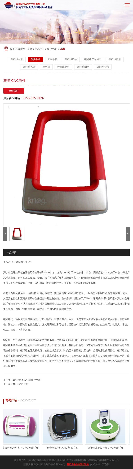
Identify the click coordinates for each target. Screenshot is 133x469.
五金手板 (52, 59)
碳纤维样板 (115, 59)
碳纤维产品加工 (92, 59)
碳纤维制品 (83, 66)
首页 (29, 48)
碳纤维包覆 (29, 66)
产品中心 (40, 48)
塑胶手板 (52, 48)
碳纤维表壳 (103, 66)
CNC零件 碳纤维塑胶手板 (27, 380)
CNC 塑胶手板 (21, 384)
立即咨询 (14, 90)
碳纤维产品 (71, 59)
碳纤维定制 (63, 66)
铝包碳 (46, 66)
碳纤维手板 (17, 59)
